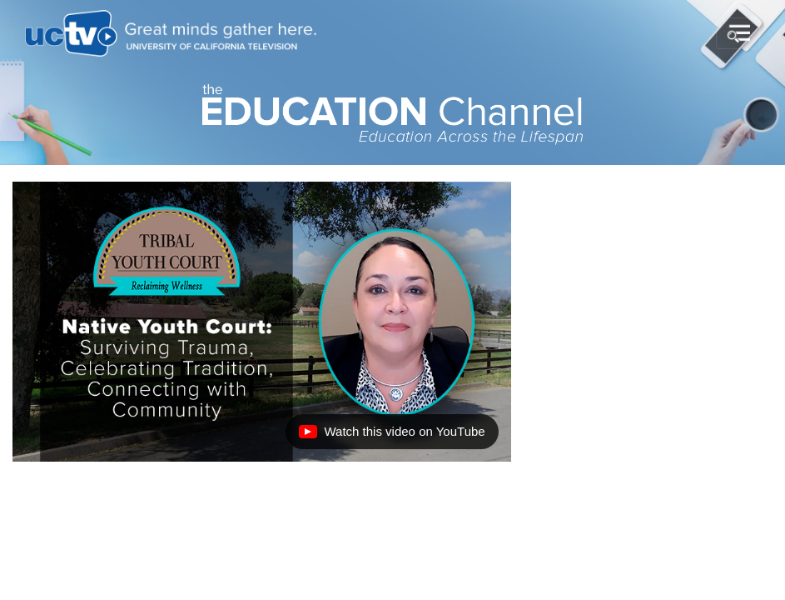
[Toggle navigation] (738, 33)
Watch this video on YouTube (391, 436)
